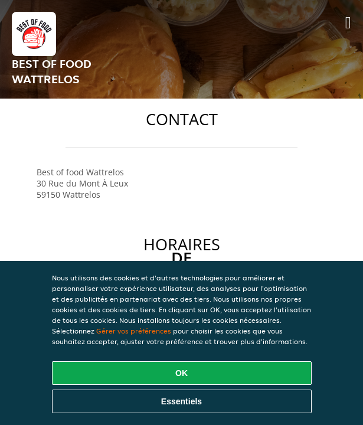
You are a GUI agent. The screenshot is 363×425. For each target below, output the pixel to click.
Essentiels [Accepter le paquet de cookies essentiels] (181, 401)
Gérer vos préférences (133, 330)
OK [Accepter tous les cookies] (181, 373)
